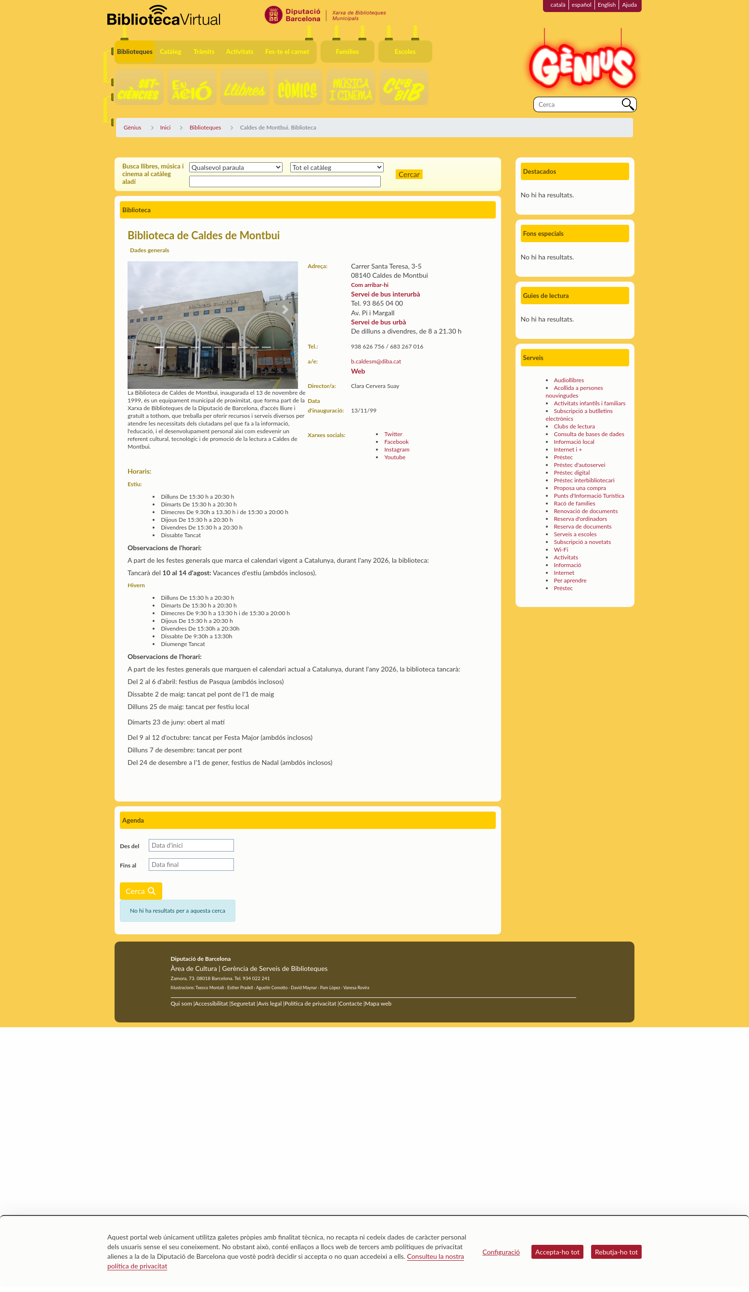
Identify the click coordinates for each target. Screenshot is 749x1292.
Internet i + (568, 449)
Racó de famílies (574, 503)
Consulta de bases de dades (589, 434)
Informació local (574, 441)
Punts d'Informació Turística (589, 495)
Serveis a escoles (575, 534)
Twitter (393, 434)
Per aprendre (570, 580)
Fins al (128, 865)
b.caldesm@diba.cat (376, 361)
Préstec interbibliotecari (584, 480)
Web (358, 371)
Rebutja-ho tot (616, 1252)
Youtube (394, 457)
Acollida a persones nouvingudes (574, 391)
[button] (140, 309)
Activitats (566, 557)
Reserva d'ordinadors (580, 518)
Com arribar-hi (369, 284)
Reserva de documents (583, 526)
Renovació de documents (586, 511)
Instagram (396, 449)
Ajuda (629, 4)
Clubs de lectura (574, 426)
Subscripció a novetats (582, 541)
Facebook (396, 441)
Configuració (501, 1252)
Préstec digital (572, 472)
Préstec (563, 457)
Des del (129, 846)
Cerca (141, 890)
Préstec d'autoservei (580, 464)
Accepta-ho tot (557, 1252)
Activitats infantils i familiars (590, 403)
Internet (564, 572)
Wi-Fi (561, 549)
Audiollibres (569, 380)
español (582, 4)
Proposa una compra (580, 487)
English (607, 4)
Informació (567, 564)
